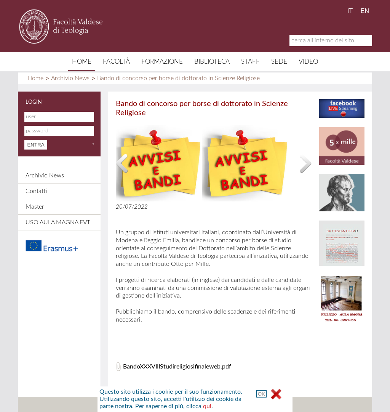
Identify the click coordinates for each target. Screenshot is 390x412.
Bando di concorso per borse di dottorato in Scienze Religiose (178, 78)
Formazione (162, 61)
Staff (250, 61)
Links (220, 404)
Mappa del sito (121, 404)
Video (308, 61)
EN (365, 11)
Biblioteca (212, 61)
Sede (279, 61)
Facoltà (116, 61)
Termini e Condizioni (263, 404)
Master (35, 207)
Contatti (36, 191)
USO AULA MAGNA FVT (58, 222)
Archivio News (70, 78)
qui (304, 226)
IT (350, 11)
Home (81, 61)
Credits (192, 404)
